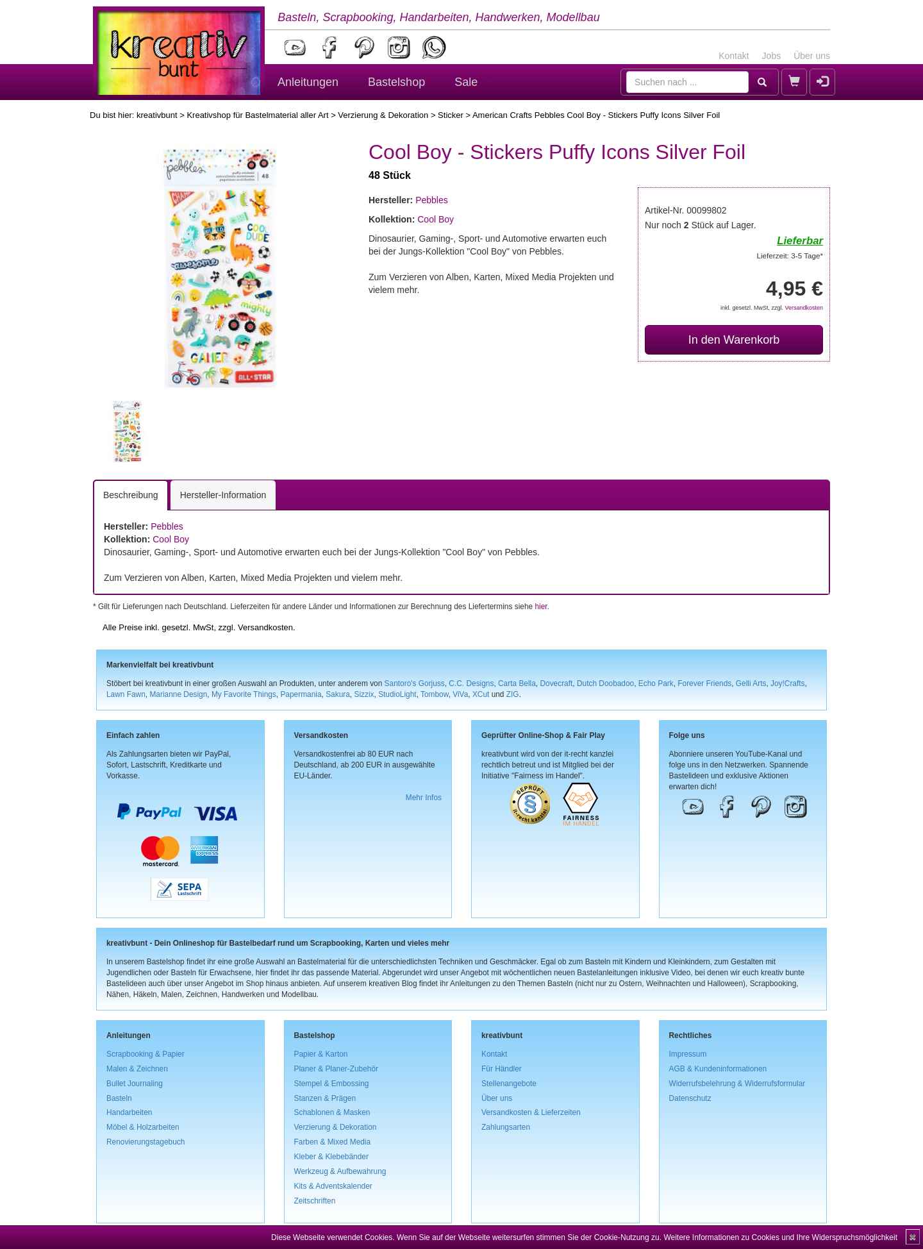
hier (541, 606)
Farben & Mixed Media (332, 1141)
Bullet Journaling (134, 1083)
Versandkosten (804, 308)
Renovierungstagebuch (145, 1141)
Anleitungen (308, 82)
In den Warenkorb (733, 339)
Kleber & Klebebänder (331, 1156)
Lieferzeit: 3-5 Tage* (790, 255)
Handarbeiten (129, 1112)
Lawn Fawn (126, 694)
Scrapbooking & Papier (145, 1054)
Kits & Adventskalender (333, 1186)
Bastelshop (396, 82)
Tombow (434, 694)
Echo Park (656, 683)
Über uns (812, 56)
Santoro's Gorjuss (415, 683)
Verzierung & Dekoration (383, 115)
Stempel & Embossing (331, 1083)
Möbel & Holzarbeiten (142, 1127)
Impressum (688, 1054)
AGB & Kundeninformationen (718, 1068)
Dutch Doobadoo (605, 683)
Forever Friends (704, 683)
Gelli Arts (751, 683)
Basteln (119, 1098)
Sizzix (364, 694)
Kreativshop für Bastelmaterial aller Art (257, 115)
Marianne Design (178, 694)
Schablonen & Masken (332, 1112)
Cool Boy (435, 219)
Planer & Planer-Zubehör (336, 1068)
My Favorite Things (244, 694)
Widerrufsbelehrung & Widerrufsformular (737, 1083)
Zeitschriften (315, 1200)
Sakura (338, 694)
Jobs (771, 56)
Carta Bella (517, 683)
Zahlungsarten (505, 1127)
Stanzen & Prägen (325, 1098)
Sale (466, 82)
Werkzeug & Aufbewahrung (340, 1171)
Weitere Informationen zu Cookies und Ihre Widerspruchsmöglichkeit (780, 1237)
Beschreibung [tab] (130, 495)
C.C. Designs (471, 683)
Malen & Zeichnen (137, 1068)
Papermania (300, 694)
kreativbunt (157, 115)
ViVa (460, 694)
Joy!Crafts (787, 683)
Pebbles (431, 200)
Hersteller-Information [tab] (223, 495)
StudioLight (397, 694)
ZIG (512, 694)
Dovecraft (556, 683)
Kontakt (734, 56)
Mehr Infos (424, 797)
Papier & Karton (321, 1054)
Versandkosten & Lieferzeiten (531, 1112)
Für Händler (501, 1068)
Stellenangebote (508, 1083)
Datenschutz (690, 1098)
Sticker (450, 115)
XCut (480, 694)
